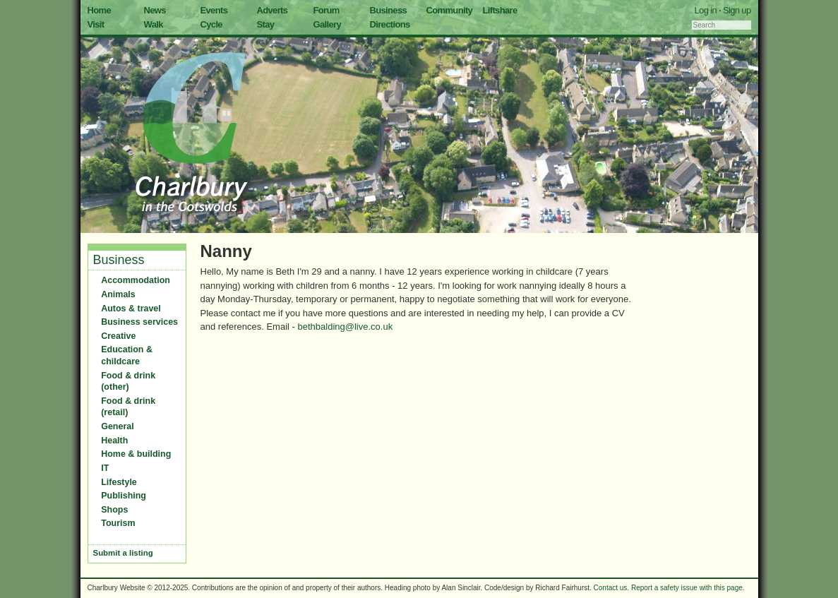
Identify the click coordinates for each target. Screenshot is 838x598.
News (155, 10)
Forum (326, 10)
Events (214, 10)
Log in (706, 10)
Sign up (737, 10)
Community (449, 10)
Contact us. (612, 588)
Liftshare (500, 10)
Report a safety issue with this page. (688, 588)
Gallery (327, 24)
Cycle (211, 24)
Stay (266, 24)
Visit (96, 24)
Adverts (272, 10)
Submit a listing (123, 553)
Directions (390, 24)
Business (388, 10)
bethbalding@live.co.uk (345, 326)
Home (100, 10)
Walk (153, 24)
